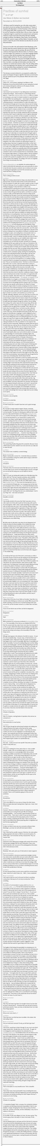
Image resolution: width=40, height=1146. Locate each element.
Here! (7, 78)
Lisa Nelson (20, 3)
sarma (2, 1)
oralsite (38, 1)
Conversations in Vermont (20, 1)
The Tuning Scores (20, 5)
